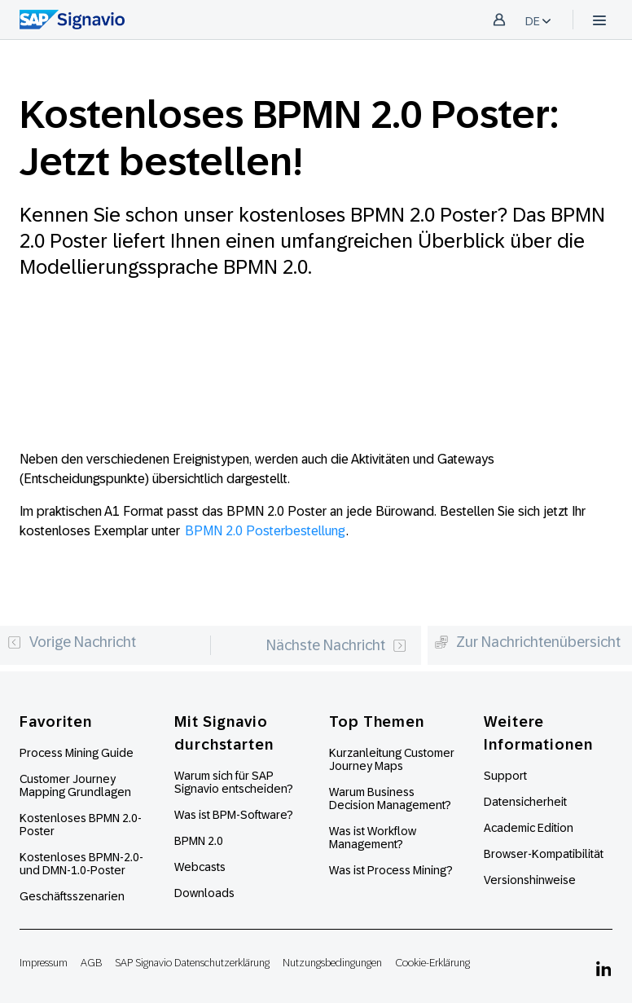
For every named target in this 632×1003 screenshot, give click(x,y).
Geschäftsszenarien (72, 896)
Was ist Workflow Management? (372, 838)
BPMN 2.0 (198, 840)
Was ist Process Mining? (391, 870)
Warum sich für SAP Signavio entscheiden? (233, 782)
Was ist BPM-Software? (233, 814)
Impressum (44, 963)
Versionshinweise (530, 879)
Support (505, 775)
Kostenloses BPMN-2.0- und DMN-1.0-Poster (81, 864)
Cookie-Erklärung (432, 963)
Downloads (204, 893)
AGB (91, 963)
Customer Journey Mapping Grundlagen (75, 785)
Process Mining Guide (77, 752)
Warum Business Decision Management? (390, 798)
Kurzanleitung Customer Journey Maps (391, 759)
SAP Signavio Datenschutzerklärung (192, 963)
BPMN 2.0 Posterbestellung (265, 531)
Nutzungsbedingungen (332, 963)
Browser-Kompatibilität (543, 853)
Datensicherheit (525, 801)
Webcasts (200, 866)
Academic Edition (528, 827)
